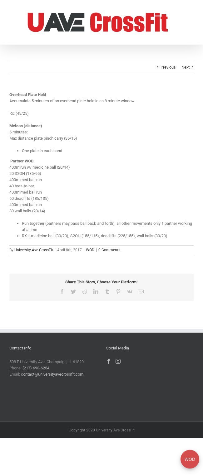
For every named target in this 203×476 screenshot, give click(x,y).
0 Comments (109, 250)
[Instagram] (118, 361)
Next (185, 67)
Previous (168, 67)
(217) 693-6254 (35, 368)
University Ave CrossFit (33, 250)
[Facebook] (108, 361)
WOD (90, 250)
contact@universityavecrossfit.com (52, 374)
